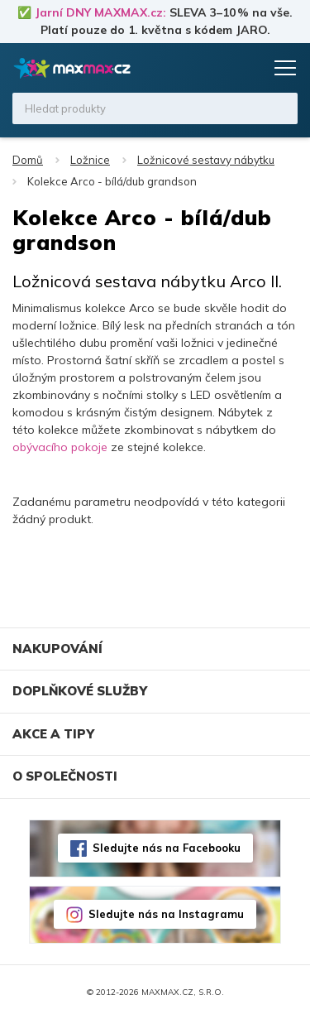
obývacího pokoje (59, 447)
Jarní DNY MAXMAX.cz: (100, 12)
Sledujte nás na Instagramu (166, 913)
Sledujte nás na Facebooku (167, 847)
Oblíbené (216, 67)
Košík (248, 67)
